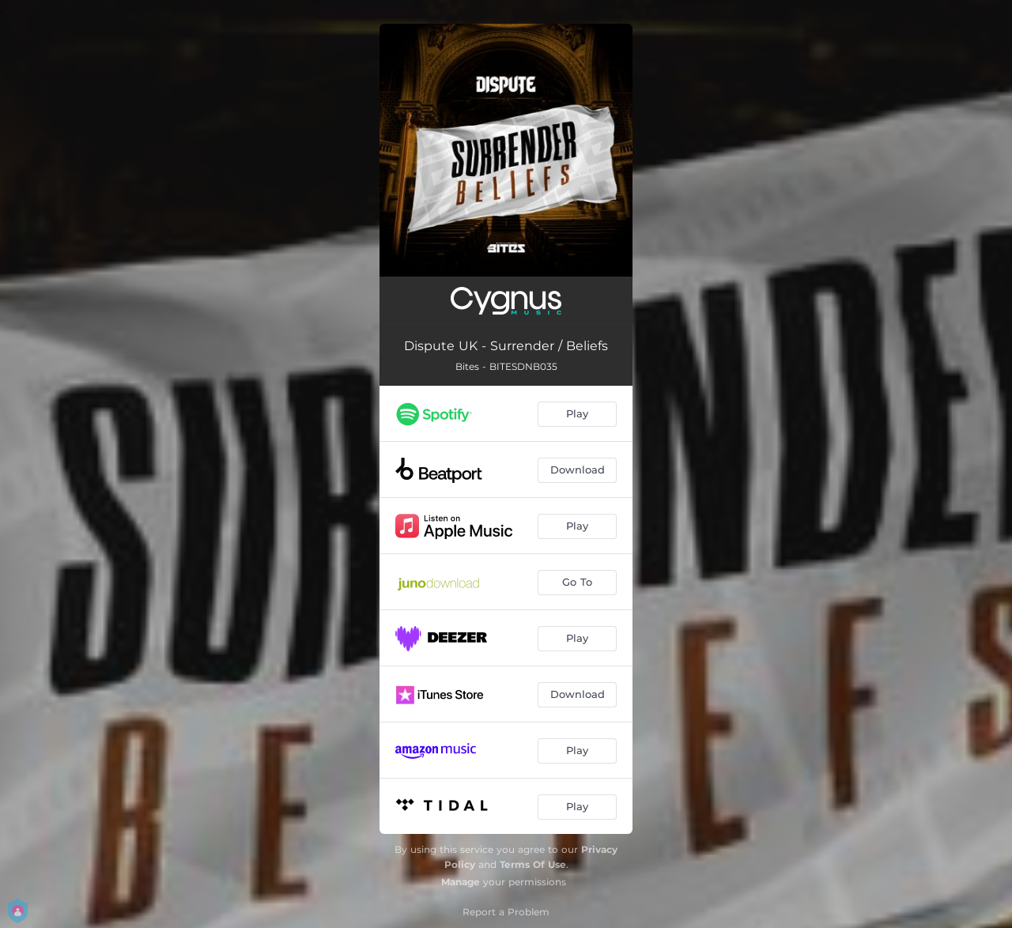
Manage (460, 882)
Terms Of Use (533, 864)
